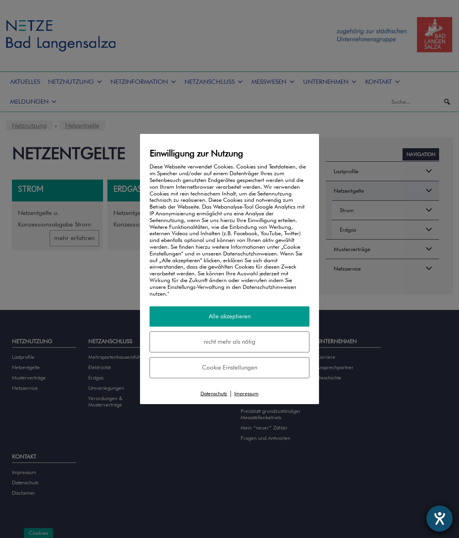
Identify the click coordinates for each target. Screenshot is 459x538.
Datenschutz (213, 393)
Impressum (246, 393)
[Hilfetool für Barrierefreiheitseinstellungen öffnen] (439, 518)
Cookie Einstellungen (229, 367)
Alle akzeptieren (230, 316)
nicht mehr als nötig (229, 341)
